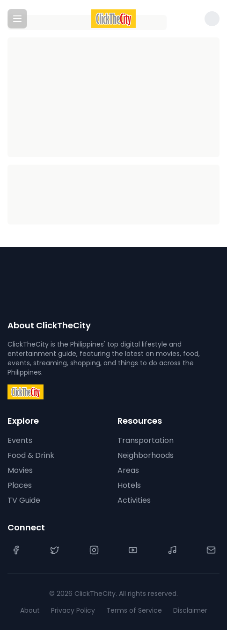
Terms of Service (134, 610)
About (30, 610)
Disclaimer (190, 610)
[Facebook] (15, 550)
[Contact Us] (211, 550)
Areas (128, 470)
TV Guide (23, 500)
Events (19, 440)
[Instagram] (94, 550)
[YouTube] (132, 550)
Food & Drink (30, 455)
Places (19, 485)
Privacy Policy (73, 610)
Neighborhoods (145, 455)
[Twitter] (54, 550)
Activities (134, 500)
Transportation (145, 440)
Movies (20, 470)
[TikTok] (172, 550)
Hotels (129, 485)
